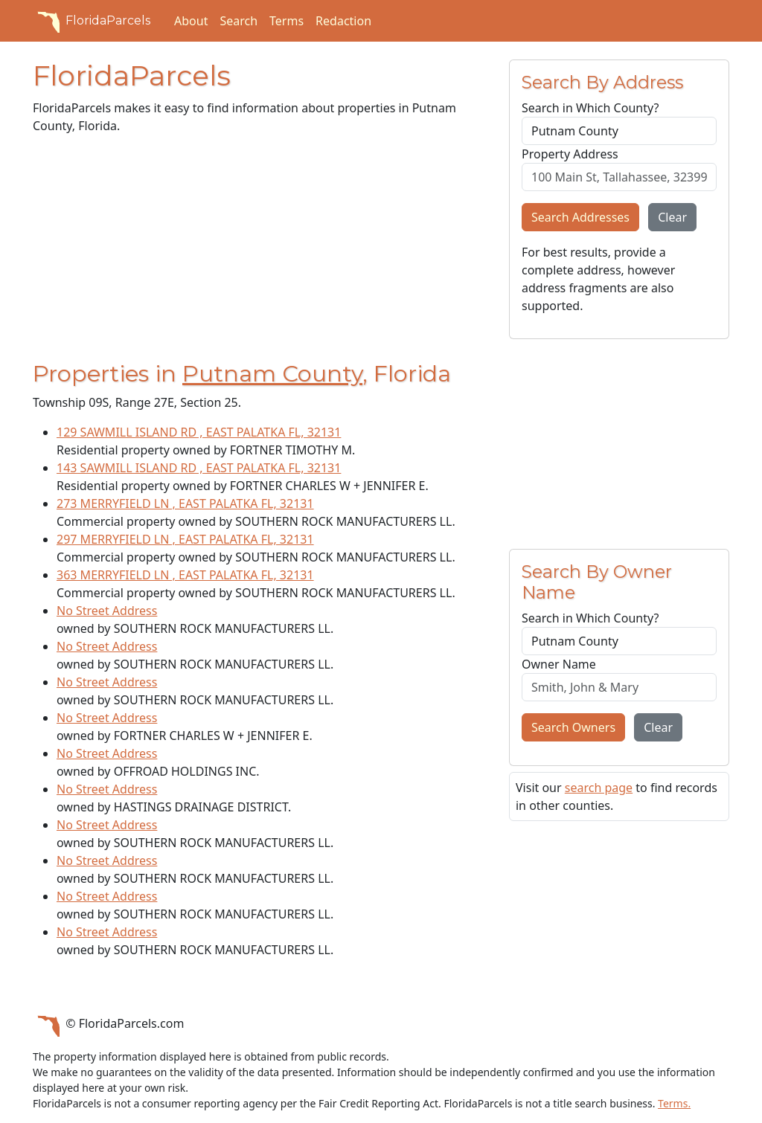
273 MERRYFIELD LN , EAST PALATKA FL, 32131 (185, 503)
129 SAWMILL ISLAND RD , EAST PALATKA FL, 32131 (199, 432)
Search (238, 21)
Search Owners (573, 727)
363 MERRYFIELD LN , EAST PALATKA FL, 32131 (185, 575)
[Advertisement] (262, 251)
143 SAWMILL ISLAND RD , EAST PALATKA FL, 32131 (199, 468)
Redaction (343, 21)
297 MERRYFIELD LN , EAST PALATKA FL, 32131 (185, 539)
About (191, 21)
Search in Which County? (590, 108)
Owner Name (559, 664)
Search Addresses (580, 217)
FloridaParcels (91, 21)
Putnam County (272, 373)
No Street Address (107, 610)
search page (599, 787)
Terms (286, 21)
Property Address (570, 154)
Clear (672, 217)
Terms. (674, 1103)
